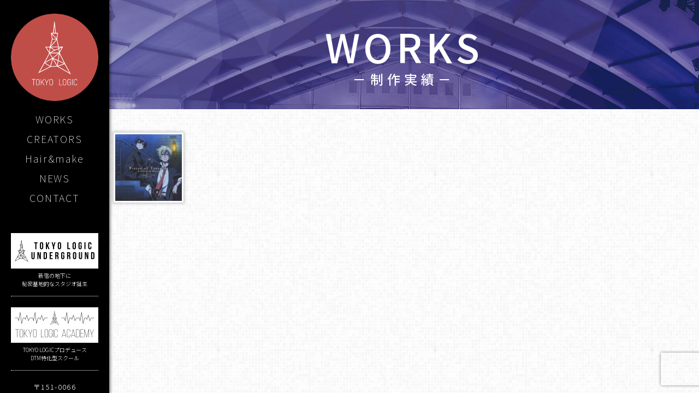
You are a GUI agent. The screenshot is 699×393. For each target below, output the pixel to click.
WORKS (54, 119)
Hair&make (54, 158)
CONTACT (54, 197)
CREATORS (54, 139)
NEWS (54, 178)
